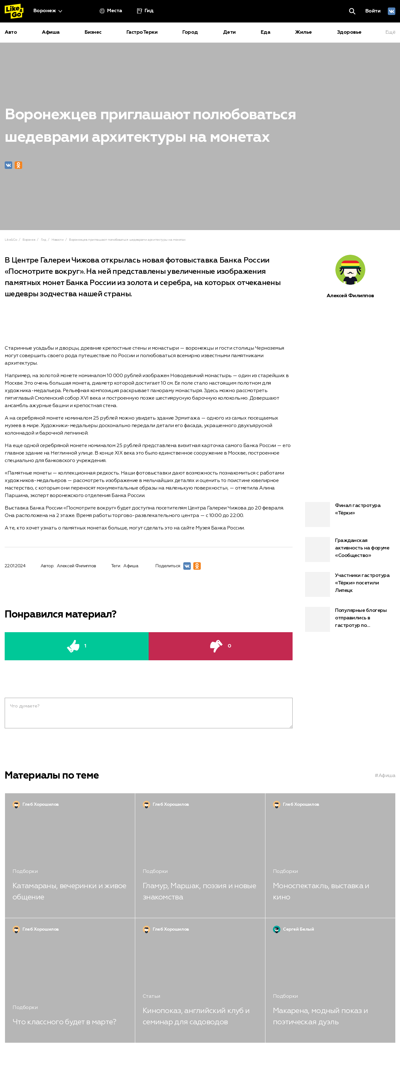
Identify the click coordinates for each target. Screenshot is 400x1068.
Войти (373, 11)
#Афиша (385, 775)
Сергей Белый (298, 929)
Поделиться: (168, 566)
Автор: (47, 566)
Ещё (390, 32)
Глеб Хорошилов (40, 804)
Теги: (116, 566)
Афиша (130, 566)
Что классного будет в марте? (64, 1022)
